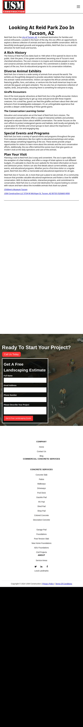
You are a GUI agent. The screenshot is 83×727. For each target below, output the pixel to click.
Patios (41, 479)
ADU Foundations (41, 548)
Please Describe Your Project (16, 405)
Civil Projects (41, 552)
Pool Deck (41, 493)
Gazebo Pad (41, 497)
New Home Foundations (41, 543)
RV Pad (41, 502)
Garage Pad (42, 530)
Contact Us (41, 451)
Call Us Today (11, 354)
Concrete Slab (41, 475)
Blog (41, 456)
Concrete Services (41, 469)
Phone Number (10, 395)
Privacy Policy (48, 584)
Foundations (41, 534)
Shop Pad (41, 511)
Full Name (8, 376)
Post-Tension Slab (41, 539)
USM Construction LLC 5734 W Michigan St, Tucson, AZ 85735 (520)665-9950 (37, 193)
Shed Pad (41, 506)
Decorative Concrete (41, 520)
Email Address (10, 385)
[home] (14, 6)
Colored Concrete (41, 515)
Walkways (41, 484)
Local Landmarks (41, 571)
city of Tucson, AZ (29, 37)
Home (41, 447)
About (41, 555)
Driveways (41, 488)
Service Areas (41, 560)
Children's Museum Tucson (15, 189)
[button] (77, 6)
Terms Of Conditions (63, 584)
